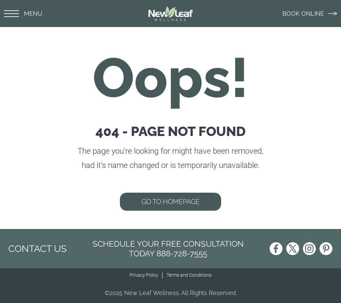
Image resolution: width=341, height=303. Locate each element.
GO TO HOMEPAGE (170, 202)
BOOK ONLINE (309, 13)
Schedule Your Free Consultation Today (168, 248)
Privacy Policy (144, 275)
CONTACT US (37, 248)
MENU (23, 13)
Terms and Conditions (189, 275)
